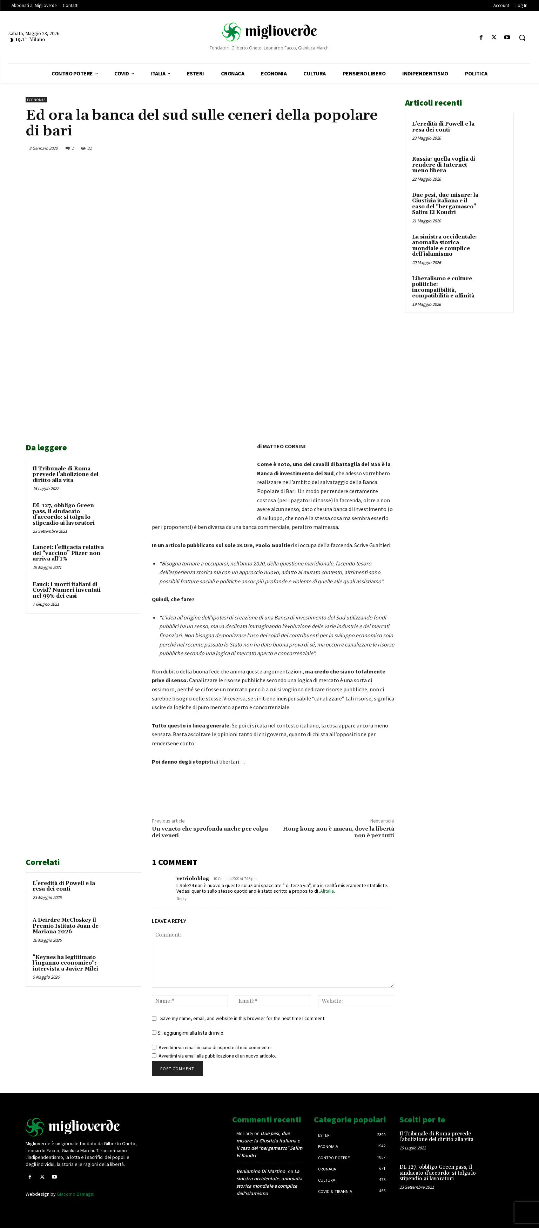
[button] (522, 37)
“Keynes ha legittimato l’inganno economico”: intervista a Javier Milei (65, 963)
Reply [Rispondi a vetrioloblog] (181, 899)
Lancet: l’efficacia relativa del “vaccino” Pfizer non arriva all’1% (68, 553)
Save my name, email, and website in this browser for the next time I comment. (242, 1018)
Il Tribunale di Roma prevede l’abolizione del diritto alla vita (66, 474)
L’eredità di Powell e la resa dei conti (64, 886)
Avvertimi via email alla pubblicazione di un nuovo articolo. (217, 1056)
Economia (36, 99)
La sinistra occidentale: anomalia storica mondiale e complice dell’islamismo (444, 246)
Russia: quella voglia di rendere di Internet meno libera (443, 165)
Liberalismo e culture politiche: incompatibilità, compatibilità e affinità (443, 287)
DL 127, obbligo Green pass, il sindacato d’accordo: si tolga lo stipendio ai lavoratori (64, 514)
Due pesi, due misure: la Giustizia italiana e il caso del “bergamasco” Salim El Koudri (445, 204)
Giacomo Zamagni (75, 1194)
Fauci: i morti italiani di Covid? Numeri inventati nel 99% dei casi (67, 590)
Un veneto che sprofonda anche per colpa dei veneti (210, 832)
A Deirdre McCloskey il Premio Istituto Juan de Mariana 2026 (66, 926)
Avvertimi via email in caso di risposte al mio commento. (215, 1047)
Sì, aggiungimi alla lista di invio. (188, 1033)
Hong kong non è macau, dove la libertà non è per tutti (338, 832)
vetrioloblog (192, 878)
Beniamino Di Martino (260, 1171)
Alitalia (327, 891)
